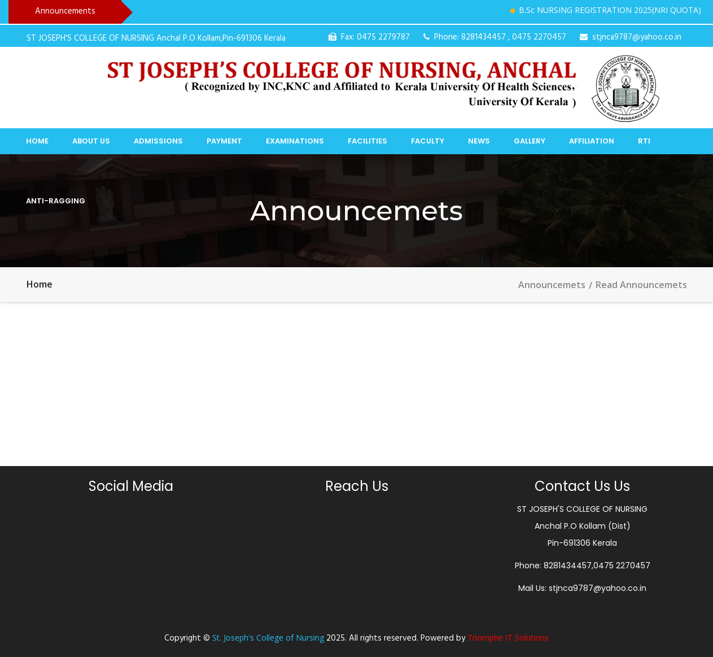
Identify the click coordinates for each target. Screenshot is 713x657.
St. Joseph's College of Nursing (268, 637)
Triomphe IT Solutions (508, 637)
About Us (91, 141)
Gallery (529, 141)
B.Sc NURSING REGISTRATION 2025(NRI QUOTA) (613, 10)
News (479, 141)
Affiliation (591, 141)
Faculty (427, 141)
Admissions (158, 141)
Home (37, 141)
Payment (224, 141)
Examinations (295, 141)
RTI (644, 141)
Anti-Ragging (55, 200)
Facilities (367, 141)
